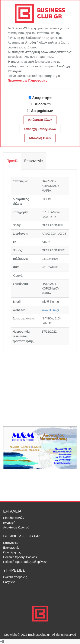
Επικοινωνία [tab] (33, 161)
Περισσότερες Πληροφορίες (27, 80)
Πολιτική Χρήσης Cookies (20, 557)
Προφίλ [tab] (12, 161)
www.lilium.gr (50, 310)
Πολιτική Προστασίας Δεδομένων (25, 562)
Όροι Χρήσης (12, 552)
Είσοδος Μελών (13, 518)
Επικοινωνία (11, 547)
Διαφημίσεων (42, 111)
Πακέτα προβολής (15, 577)
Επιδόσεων (42, 104)
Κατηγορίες (10, 542)
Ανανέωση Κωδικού (16, 527)
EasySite (9, 582)
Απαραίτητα (42, 98)
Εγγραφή (9, 522)
